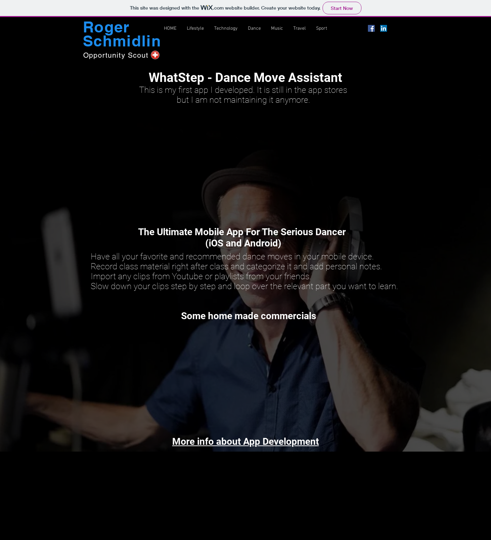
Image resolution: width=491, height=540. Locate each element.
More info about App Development (245, 441)
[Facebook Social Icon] (371, 28)
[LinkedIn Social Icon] (383, 28)
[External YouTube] (243, 160)
